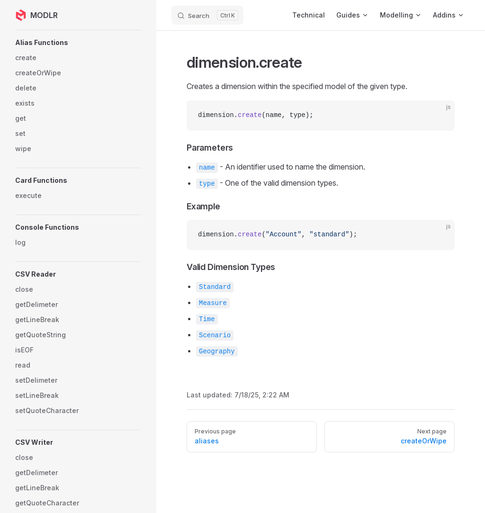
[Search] (207, 15)
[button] (78, 42)
